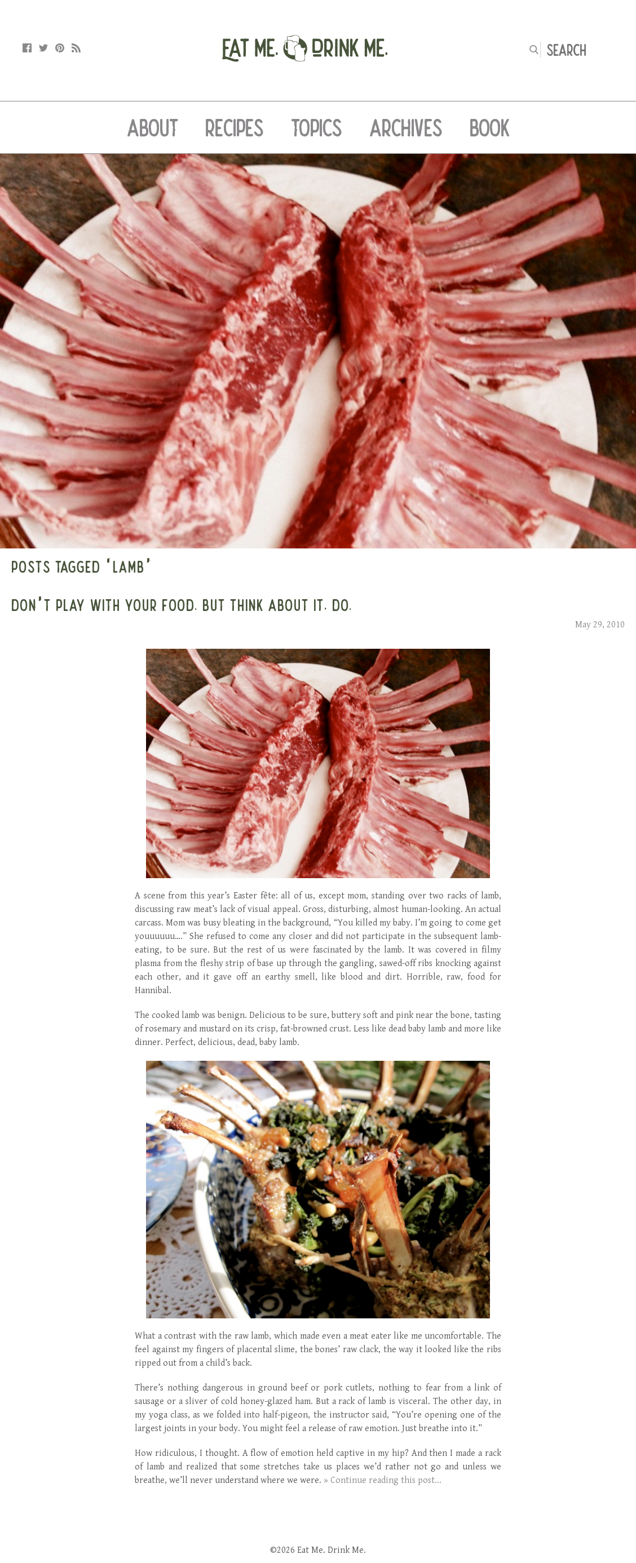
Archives (406, 127)
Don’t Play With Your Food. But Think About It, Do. (181, 605)
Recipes (234, 127)
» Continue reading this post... (382, 1480)
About (152, 127)
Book (490, 127)
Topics (316, 127)
